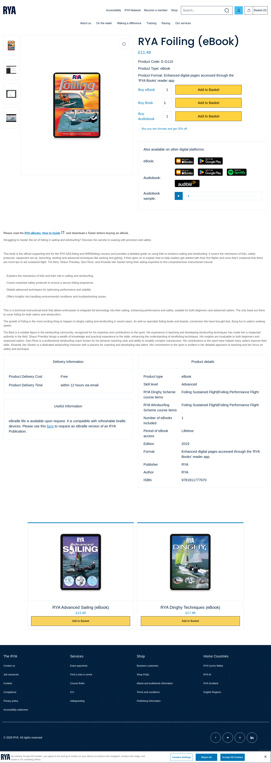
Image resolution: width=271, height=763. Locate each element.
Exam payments (78, 672)
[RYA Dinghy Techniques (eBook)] (168, 562)
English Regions (212, 698)
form (50, 426)
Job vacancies (11, 681)
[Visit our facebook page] (216, 744)
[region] (135, 757)
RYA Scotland (210, 689)
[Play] (179, 196)
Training (151, 23)
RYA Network (133, 10)
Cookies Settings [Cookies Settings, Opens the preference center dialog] (181, 757)
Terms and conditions (148, 698)
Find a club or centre (81, 681)
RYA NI (207, 681)
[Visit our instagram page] (240, 744)
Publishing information (149, 707)
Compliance (9, 698)
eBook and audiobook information (155, 689)
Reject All (206, 757)
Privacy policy (10, 707)
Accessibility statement (15, 716)
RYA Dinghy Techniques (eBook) (169, 610)
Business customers (147, 672)
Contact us (9, 672)
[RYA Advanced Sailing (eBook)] (102, 562)
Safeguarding (77, 707)
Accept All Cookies (232, 757)
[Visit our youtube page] (228, 744)
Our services (183, 23)
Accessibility (113, 10)
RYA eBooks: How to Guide (42, 233)
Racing (166, 23)
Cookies (7, 689)
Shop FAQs (143, 681)
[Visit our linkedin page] (252, 744)
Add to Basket (208, 90)
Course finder (77, 689)
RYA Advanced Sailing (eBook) (102, 610)
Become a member (156, 10)
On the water (104, 23)
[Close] (265, 756)
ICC (72, 698)
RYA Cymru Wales (213, 672)
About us (85, 23)
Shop (174, 10)
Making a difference (129, 23)
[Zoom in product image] (124, 44)
